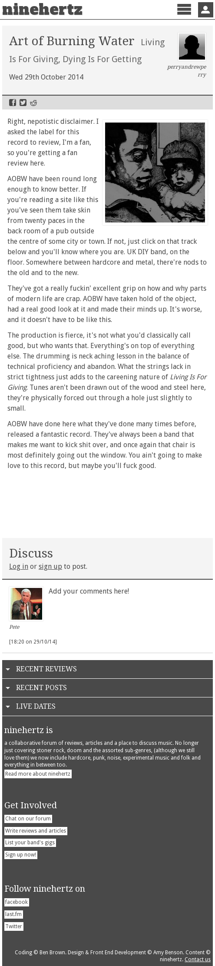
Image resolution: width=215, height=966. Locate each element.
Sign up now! (20, 855)
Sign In (205, 9)
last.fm (13, 914)
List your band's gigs (30, 843)
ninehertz (42, 9)
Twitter (23, 102)
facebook (16, 902)
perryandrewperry (186, 55)
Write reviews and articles (35, 831)
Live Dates (36, 706)
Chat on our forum (28, 819)
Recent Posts (41, 688)
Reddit (33, 102)
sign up (50, 566)
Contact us (198, 959)
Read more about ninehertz (37, 774)
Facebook (12, 102)
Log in (18, 566)
